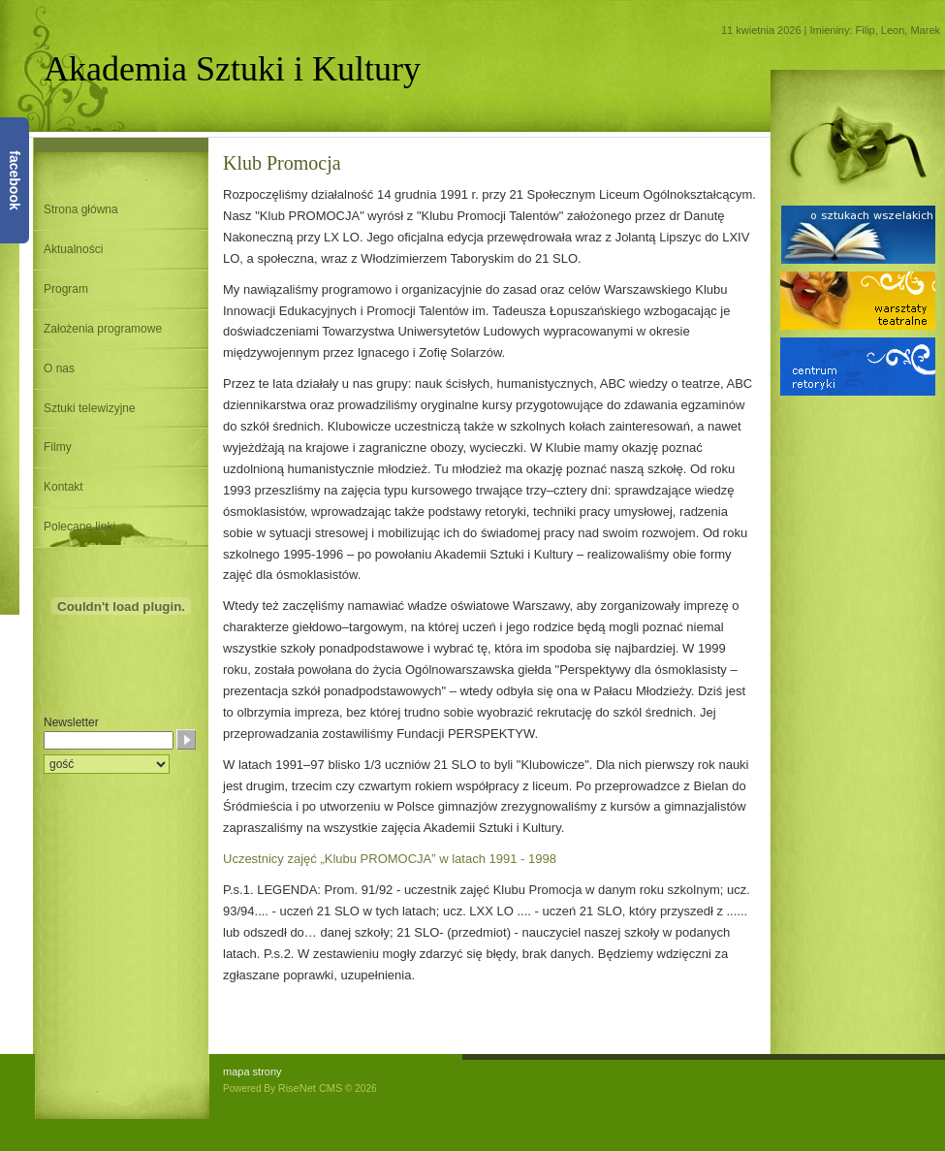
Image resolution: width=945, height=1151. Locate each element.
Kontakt (63, 487)
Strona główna (81, 209)
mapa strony (252, 1071)
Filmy (58, 447)
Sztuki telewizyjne (90, 408)
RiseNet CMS (310, 1088)
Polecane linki (79, 526)
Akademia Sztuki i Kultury (232, 68)
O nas (59, 368)
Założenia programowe (103, 329)
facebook (14, 179)
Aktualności (73, 249)
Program (66, 289)
